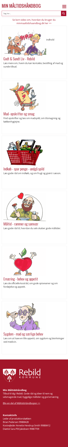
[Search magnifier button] (63, 13)
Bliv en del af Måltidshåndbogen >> (21, 403)
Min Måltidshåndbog (21, 5)
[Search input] (31, 13)
